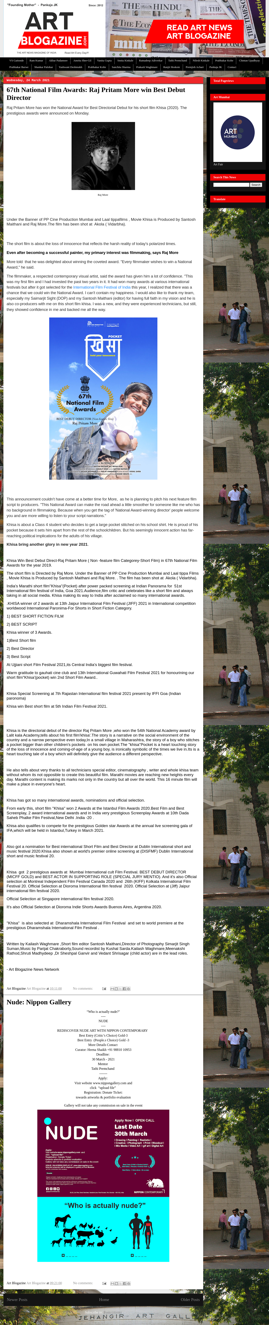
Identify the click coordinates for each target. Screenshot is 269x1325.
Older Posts (190, 1299)
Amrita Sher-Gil (82, 60)
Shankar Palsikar (43, 67)
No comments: (83, 988)
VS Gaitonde (16, 60)
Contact (232, 67)
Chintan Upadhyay (249, 60)
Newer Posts (17, 1299)
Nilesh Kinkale (201, 60)
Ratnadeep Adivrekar (151, 60)
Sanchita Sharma (121, 67)
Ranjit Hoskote (171, 67)
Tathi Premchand (177, 60)
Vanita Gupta (104, 60)
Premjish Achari (195, 67)
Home (104, 1299)
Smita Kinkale (125, 60)
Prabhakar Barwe (19, 67)
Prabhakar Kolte (224, 60)
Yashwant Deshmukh (70, 67)
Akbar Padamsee (58, 60)
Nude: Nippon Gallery (39, 1002)
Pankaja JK (215, 67)
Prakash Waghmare (146, 67)
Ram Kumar (36, 60)
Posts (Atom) (113, 1312)
